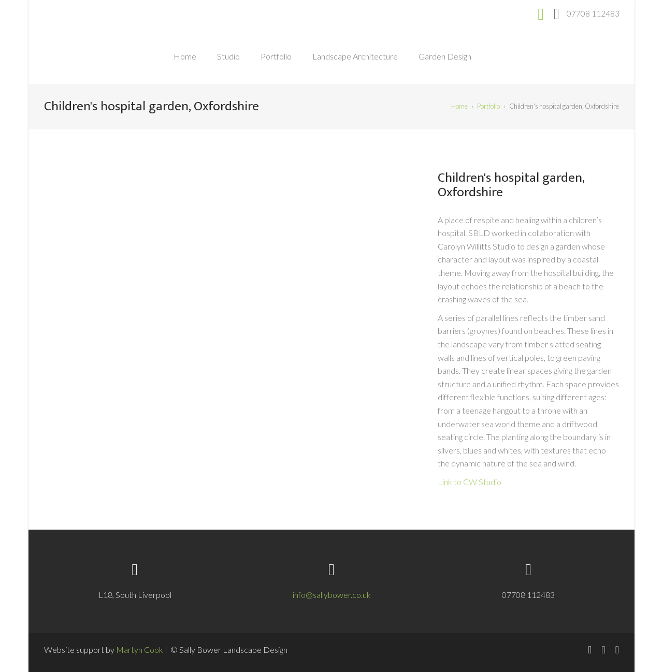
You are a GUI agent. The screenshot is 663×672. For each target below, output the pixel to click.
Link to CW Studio (469, 482)
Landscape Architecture (355, 56)
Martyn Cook (139, 649)
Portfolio (276, 56)
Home (185, 56)
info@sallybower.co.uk (332, 595)
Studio (228, 56)
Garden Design (445, 56)
